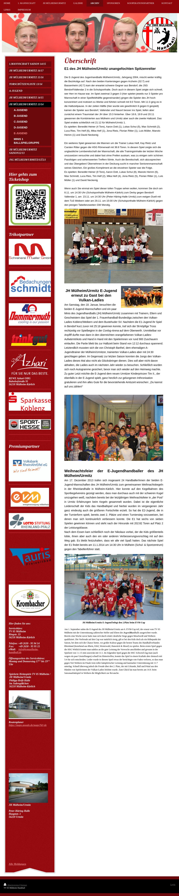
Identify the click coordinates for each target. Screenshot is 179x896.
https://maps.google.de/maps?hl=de (28, 725)
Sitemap (23, 885)
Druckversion (11, 885)
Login (172, 884)
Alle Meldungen (17, 864)
